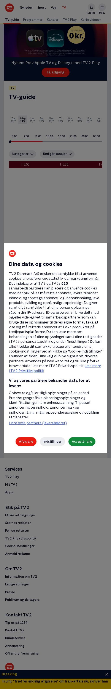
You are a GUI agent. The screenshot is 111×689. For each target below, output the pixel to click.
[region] (55, 344)
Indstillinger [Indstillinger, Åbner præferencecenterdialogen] (52, 441)
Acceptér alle (82, 441)
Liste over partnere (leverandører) (38, 423)
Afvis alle (26, 441)
